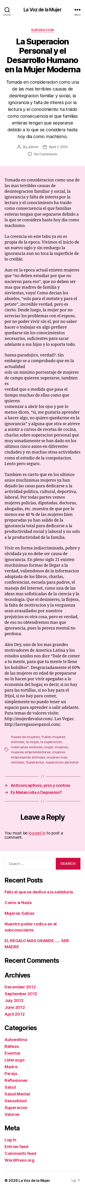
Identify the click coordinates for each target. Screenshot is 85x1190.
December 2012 (20, 987)
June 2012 (15, 1007)
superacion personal (62, 762)
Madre (11, 1066)
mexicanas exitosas (26, 747)
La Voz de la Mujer (42, 9)
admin (33, 147)
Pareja (11, 1073)
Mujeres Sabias (19, 913)
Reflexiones (16, 1080)
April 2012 (14, 1014)
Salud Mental (17, 1094)
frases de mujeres (25, 737)
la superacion (51, 742)
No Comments (45, 154)
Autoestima (16, 1039)
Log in (10, 1139)
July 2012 (14, 1000)
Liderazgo (14, 1060)
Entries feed (16, 1146)
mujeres (61, 747)
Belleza (12, 1046)
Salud (10, 1087)
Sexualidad (16, 1100)
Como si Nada (18, 902)
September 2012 (21, 993)
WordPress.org (19, 1160)
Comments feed (20, 1153)
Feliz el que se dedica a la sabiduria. (39, 892)
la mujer (32, 742)
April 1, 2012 (58, 147)
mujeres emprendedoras (31, 752)
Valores (12, 1114)
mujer (48, 747)
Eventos (12, 1053)
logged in (37, 833)
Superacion (42, 30)
